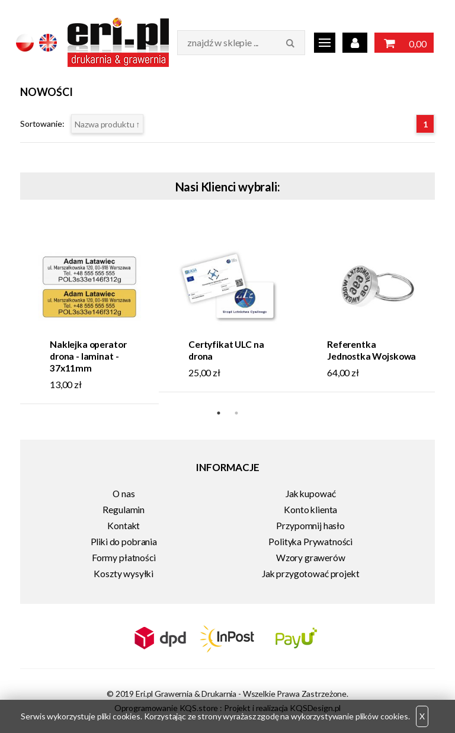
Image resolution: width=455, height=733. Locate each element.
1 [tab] (219, 413)
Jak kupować (310, 493)
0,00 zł (404, 44)
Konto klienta (310, 509)
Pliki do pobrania (124, 541)
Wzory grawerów (310, 557)
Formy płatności (124, 557)
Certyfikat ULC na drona (226, 350)
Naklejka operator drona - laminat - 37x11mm (88, 356)
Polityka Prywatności (310, 541)
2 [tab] (236, 413)
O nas (123, 493)
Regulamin (123, 509)
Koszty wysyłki (123, 573)
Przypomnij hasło (310, 525)
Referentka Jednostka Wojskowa (371, 350)
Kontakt (123, 525)
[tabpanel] (89, 313)
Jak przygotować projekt (310, 573)
